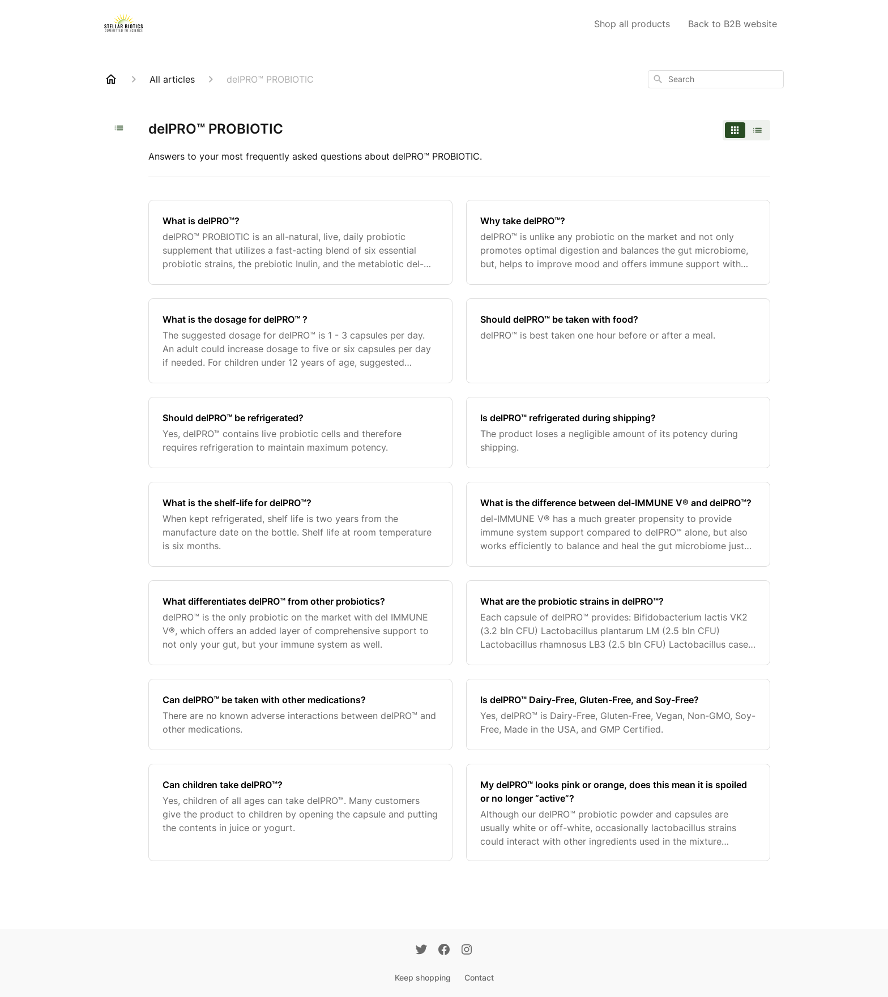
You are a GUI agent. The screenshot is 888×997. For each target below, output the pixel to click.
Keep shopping (423, 977)
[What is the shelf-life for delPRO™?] (300, 524)
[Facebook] (444, 951)
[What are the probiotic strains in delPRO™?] (618, 622)
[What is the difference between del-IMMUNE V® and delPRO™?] (618, 524)
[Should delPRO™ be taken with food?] (618, 340)
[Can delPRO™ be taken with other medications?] (300, 714)
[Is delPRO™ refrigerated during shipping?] (618, 432)
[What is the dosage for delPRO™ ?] (300, 340)
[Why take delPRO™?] (618, 242)
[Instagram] (466, 951)
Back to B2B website (732, 23)
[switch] (746, 130)
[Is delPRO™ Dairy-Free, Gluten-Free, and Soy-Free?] (618, 714)
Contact (479, 977)
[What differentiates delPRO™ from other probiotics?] (300, 622)
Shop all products (632, 23)
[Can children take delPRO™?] (300, 812)
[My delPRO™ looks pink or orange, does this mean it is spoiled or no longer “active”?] (618, 812)
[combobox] (716, 79)
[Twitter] (421, 951)
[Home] (111, 79)
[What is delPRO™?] (300, 242)
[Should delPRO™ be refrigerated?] (300, 432)
